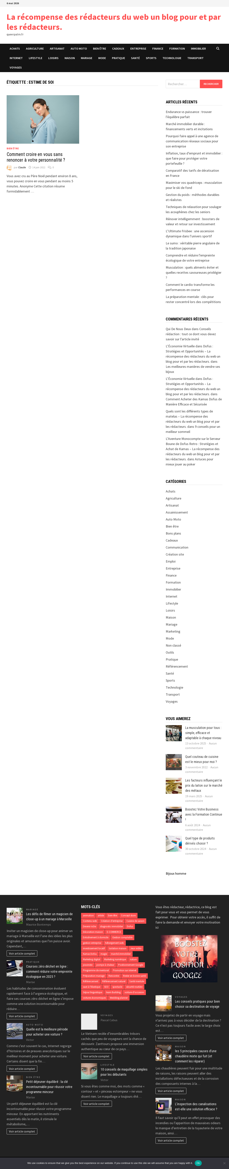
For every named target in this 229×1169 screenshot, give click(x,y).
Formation (177, 48)
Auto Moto (79, 48)
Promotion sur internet (124, 970)
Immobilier (198, 48)
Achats (15, 48)
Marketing (173, 631)
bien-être (112, 915)
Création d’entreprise (112, 921)
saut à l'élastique (91, 986)
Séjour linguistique (92, 992)
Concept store (128, 915)
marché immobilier (121, 953)
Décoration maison (93, 932)
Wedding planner (119, 997)
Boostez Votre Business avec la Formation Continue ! (203, 814)
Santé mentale (136, 981)
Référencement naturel (113, 981)
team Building (113, 992)
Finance (157, 48)
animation (88, 915)
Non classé (173, 645)
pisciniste (87, 964)
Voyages (16, 67)
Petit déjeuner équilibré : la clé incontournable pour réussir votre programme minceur (49, 1087)
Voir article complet (22, 953)
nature (133, 959)
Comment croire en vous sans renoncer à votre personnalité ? (36, 157)
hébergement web (114, 943)
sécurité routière (134, 986)
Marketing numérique (115, 959)
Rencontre (114, 975)
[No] (224, 1163)
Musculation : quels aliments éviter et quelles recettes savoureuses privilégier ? (193, 272)
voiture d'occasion (134, 992)
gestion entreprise (92, 943)
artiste (101, 915)
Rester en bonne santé (134, 975)
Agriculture (35, 48)
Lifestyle (35, 58)
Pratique (118, 58)
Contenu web (90, 921)
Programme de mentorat (96, 970)
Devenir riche (89, 926)
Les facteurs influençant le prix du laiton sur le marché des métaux (203, 785)
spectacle (117, 986)
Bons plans (173, 533)
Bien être (99, 48)
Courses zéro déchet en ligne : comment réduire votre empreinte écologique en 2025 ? (49, 971)
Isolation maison (117, 948)
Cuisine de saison (135, 921)
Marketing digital (91, 959)
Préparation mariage (94, 975)
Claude (22, 167)
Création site (175, 554)
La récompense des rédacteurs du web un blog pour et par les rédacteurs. (114, 22)
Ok (198, 1163)
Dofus (130, 926)
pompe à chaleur (105, 964)
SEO (106, 986)
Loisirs (53, 58)
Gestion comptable (122, 937)
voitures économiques (94, 997)
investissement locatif (94, 948)
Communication (177, 547)
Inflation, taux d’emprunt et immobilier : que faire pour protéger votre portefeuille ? (194, 158)
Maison (70, 58)
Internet (16, 58)
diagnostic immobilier (111, 926)
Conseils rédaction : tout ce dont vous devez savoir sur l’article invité (191, 334)
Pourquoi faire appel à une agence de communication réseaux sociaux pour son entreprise (192, 141)
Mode (102, 58)
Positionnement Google (130, 964)
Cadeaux (118, 48)
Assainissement (177, 512)
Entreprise (138, 48)
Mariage (86, 58)
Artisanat (57, 48)
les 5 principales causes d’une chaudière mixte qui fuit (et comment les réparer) (195, 1056)
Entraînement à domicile (95, 937)
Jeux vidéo (135, 948)
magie (104, 953)
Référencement (177, 666)
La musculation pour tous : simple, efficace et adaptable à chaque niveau (203, 733)
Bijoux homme (176, 873)
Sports (151, 58)
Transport (195, 58)
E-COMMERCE (114, 932)
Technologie (172, 58)
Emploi (171, 561)
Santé (135, 58)
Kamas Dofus (90, 953)
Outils (170, 652)
